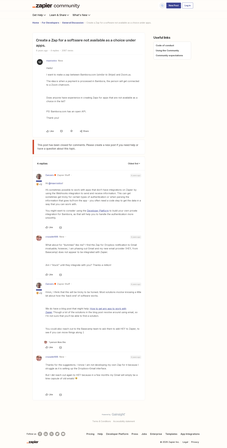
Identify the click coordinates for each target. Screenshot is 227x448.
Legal (185, 442)
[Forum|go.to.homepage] (56, 5)
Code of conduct (165, 45)
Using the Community (167, 50)
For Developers (50, 22)
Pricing (90, 433)
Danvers (49, 175)
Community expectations (169, 55)
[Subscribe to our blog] (51, 434)
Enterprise (156, 433)
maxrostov (51, 60)
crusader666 (51, 236)
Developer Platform (98, 210)
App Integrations (190, 433)
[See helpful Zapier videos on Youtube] (63, 434)
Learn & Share (59, 15)
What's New (82, 15)
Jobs (144, 433)
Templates (171, 433)
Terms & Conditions (101, 421)
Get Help (39, 15)
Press (135, 433)
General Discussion (73, 22)
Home (35, 22)
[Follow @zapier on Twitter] (57, 434)
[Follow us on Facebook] (40, 434)
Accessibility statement (124, 421)
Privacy (195, 442)
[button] (173, 5)
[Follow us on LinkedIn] (46, 434)
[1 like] (55, 342)
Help (100, 433)
